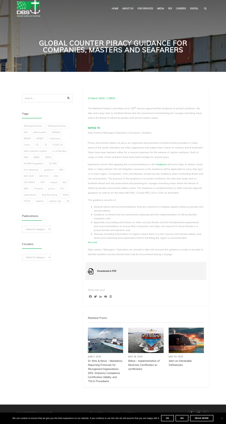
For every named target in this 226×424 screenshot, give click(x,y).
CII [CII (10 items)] (45, 144)
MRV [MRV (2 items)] (26, 188)
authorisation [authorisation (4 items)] (40, 132)
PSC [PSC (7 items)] (62, 188)
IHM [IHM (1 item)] (61, 169)
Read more (202, 418)
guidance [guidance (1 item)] (49, 169)
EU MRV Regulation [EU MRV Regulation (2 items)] (34, 163)
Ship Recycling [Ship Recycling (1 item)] (49, 194)
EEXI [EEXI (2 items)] (26, 157)
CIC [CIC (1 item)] (37, 144)
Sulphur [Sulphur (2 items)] (40, 201)
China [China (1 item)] (27, 144)
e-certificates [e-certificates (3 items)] (59, 151)
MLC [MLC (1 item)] (65, 182)
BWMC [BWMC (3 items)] (40, 138)
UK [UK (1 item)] (67, 201)
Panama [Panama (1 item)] (38, 188)
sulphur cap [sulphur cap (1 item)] (55, 201)
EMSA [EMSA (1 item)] (48, 157)
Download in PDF (107, 271)
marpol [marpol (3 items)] (53, 182)
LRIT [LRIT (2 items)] (42, 182)
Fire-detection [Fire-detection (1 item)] (31, 169)
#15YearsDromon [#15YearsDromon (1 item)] (33, 126)
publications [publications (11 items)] (30, 194)
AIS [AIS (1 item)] (26, 132)
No (182, 418)
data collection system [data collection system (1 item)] (35, 151)
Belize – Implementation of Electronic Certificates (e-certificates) (144, 365)
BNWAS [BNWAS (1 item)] (56, 132)
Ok (168, 418)
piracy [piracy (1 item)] (51, 188)
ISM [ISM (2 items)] (56, 176)
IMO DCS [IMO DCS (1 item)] (44, 176)
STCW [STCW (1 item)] (27, 201)
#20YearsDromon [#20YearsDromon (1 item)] (57, 126)
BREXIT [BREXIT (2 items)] (27, 138)
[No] (221, 418)
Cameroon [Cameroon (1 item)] (54, 138)
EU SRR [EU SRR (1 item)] (53, 163)
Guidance (161, 164)
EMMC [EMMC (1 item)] (37, 157)
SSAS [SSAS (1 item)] (66, 194)
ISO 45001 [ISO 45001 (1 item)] (29, 182)
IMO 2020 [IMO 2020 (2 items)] (29, 176)
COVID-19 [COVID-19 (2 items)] (57, 144)
